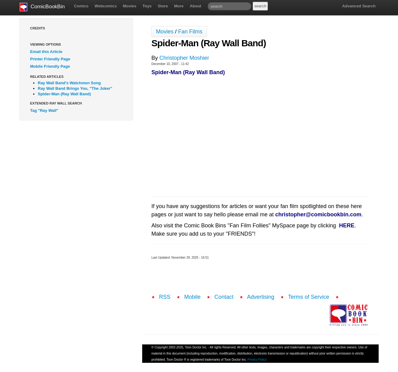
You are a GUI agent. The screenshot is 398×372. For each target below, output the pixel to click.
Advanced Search (359, 6)
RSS (164, 297)
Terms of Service (308, 297)
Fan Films (190, 31)
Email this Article (46, 51)
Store (163, 6)
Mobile (192, 297)
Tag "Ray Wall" (44, 110)
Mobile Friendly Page (50, 66)
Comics (81, 6)
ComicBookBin (42, 7)
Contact (223, 297)
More (179, 6)
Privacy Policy (257, 359)
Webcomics (106, 6)
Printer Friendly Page (50, 59)
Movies (129, 6)
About (195, 6)
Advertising (260, 297)
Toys (146, 6)
